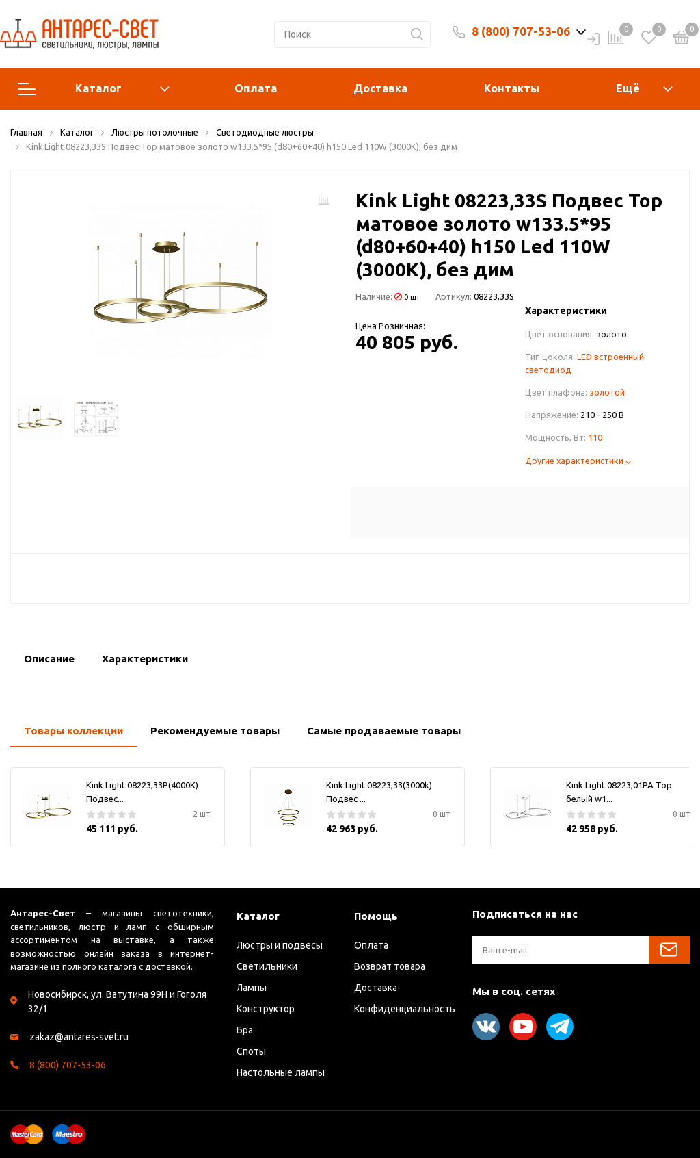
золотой (607, 392)
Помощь (376, 916)
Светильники (267, 966)
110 (595, 437)
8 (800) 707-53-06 (521, 31)
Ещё (628, 88)
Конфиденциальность (404, 1008)
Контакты (511, 88)
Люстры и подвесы (280, 945)
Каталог (94, 89)
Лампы (252, 987)
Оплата (255, 88)
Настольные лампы (281, 1072)
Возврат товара (389, 966)
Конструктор (266, 1008)
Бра (245, 1030)
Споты (251, 1051)
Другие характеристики (578, 460)
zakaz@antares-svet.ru (79, 1036)
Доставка (380, 88)
